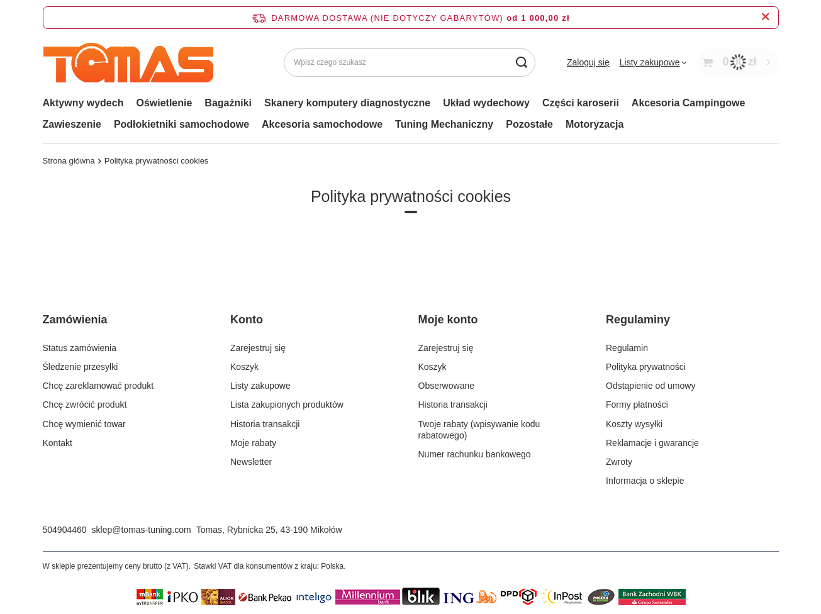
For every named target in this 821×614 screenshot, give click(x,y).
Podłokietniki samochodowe (181, 124)
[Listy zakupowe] (654, 62)
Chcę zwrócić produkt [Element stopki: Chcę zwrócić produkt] (85, 404)
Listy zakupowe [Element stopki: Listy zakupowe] (260, 386)
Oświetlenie (164, 103)
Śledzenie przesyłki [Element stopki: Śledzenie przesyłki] (80, 367)
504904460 (65, 530)
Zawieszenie (72, 124)
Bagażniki (228, 103)
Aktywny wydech (83, 103)
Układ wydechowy (486, 103)
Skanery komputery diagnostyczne (347, 103)
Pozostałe (529, 124)
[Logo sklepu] (128, 62)
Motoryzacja (594, 124)
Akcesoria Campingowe (689, 103)
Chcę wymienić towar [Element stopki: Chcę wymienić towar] (84, 424)
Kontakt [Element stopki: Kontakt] (57, 443)
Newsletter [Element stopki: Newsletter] (251, 462)
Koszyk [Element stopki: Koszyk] (244, 367)
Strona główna (69, 160)
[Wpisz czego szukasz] (409, 62)
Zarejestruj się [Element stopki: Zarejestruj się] (258, 348)
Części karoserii (580, 103)
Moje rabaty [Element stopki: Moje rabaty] (253, 443)
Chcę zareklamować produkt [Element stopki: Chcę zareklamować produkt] (98, 386)
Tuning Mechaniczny (444, 124)
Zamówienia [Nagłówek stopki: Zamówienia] (75, 319)
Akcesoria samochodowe (322, 124)
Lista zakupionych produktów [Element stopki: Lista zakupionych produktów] (286, 404)
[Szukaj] (521, 62)
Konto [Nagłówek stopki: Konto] (246, 319)
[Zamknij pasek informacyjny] (765, 17)
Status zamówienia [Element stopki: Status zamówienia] (80, 348)
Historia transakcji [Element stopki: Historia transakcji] (264, 424)
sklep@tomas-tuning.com (141, 530)
